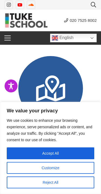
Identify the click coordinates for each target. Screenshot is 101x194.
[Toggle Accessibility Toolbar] (11, 86)
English (63, 38)
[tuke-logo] (26, 20)
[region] (50, 148)
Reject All (50, 182)
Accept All (50, 153)
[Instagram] (8, 5)
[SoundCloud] (31, 5)
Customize (50, 168)
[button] (93, 5)
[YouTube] (20, 5)
